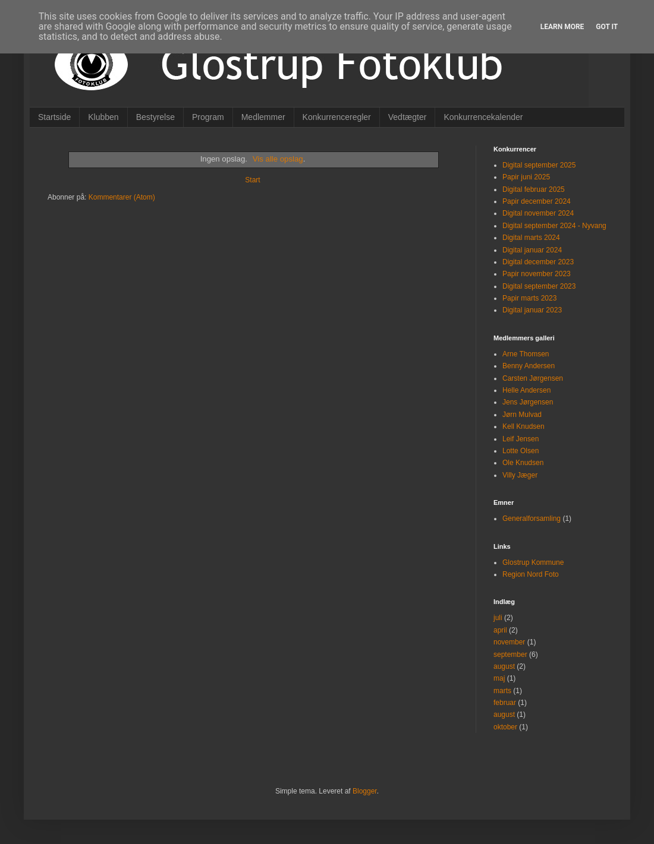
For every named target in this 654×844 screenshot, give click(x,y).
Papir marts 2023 (529, 298)
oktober (505, 727)
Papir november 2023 (536, 274)
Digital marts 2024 (531, 237)
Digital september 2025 (539, 165)
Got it (607, 27)
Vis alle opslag (278, 158)
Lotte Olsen (520, 451)
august (504, 666)
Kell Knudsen (523, 426)
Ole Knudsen (522, 463)
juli (497, 618)
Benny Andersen (528, 366)
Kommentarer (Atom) (122, 197)
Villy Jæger (519, 475)
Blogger (365, 791)
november (509, 642)
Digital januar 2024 (532, 250)
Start (252, 180)
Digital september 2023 (539, 286)
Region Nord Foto (530, 574)
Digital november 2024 (538, 213)
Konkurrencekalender (483, 117)
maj (499, 678)
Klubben (103, 117)
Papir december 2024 (536, 201)
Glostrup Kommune (533, 562)
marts (502, 691)
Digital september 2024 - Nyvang (554, 226)
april (500, 630)
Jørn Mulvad (522, 414)
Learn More (562, 27)
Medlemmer (263, 117)
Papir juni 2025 (526, 177)
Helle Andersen (526, 390)
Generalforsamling (531, 518)
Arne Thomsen (525, 354)
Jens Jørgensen (527, 402)
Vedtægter (407, 117)
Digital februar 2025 (533, 189)
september (510, 654)
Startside (54, 117)
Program (208, 117)
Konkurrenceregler (337, 117)
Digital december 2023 (538, 262)
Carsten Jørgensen (532, 378)
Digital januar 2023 (532, 310)
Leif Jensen (520, 439)
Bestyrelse (155, 117)
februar (504, 702)
